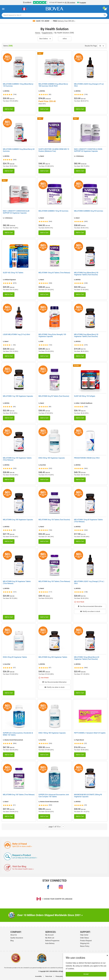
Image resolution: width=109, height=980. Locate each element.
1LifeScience (80, 156)
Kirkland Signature (10, 279)
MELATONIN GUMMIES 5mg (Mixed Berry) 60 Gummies (19, 150)
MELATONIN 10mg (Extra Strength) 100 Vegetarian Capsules (52, 335)
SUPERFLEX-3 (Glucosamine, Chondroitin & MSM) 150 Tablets (18, 734)
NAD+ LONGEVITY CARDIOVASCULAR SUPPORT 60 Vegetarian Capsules (16, 212)
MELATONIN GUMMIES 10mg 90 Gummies (53, 211)
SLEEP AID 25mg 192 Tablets (13, 273)
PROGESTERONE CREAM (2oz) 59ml (87, 458)
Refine (65, 39)
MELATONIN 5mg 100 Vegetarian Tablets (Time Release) (17, 459)
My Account (49, 935)
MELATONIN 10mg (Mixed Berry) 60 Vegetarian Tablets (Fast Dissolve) (86, 658)
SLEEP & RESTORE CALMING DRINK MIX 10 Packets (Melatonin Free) (53, 150)
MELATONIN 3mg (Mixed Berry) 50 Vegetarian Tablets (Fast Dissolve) (86, 335)
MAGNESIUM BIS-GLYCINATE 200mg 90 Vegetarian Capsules (88, 796)
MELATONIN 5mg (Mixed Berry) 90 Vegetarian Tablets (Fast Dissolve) (86, 274)
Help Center (84, 935)
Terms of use (48, 976)
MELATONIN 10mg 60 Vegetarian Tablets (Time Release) (88, 521)
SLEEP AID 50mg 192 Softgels (84, 396)
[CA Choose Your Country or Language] (25, 9)
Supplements (47, 33)
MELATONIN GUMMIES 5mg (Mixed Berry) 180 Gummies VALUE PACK (53, 85)
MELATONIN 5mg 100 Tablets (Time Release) (54, 581)
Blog (12, 940)
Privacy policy (59, 976)
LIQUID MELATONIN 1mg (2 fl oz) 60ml (16, 334)
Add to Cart (9, 109)
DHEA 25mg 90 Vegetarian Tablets (15, 657)
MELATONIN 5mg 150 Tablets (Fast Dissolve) (54, 520)
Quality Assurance (16, 938)
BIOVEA (7, 91)
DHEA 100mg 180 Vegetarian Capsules (52, 733)
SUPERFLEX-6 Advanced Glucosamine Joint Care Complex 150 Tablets (53, 796)
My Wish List (49, 938)
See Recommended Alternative (90, 606)
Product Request (86, 940)
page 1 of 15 (54, 826)
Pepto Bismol (80, 740)
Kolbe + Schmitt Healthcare (84, 403)
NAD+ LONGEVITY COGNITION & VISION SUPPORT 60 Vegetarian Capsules (88, 150)
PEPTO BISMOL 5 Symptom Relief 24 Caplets (90, 733)
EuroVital (43, 465)
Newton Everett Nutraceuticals (14, 740)
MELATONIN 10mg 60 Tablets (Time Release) (54, 273)
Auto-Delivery (49, 943)
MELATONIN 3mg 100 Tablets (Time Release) (19, 794)
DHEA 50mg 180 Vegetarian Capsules (51, 458)
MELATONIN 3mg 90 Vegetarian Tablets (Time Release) (17, 582)
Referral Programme (52, 940)
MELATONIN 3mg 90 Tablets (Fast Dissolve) (53, 396)
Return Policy (84, 946)
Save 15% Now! (41, 21)
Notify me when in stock (90, 611)
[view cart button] (105, 9)
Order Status (84, 938)
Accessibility (38, 976)
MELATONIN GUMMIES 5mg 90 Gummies (88, 211)
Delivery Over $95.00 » (64, 21)
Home (37, 33)
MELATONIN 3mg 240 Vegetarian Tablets (52, 657)
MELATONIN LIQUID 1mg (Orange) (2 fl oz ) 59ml (89, 582)
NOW (41, 341)
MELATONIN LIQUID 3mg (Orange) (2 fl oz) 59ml (89, 85)
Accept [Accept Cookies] (86, 974)
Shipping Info (84, 943)
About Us (13, 935)
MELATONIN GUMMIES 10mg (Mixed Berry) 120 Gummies (18, 85)
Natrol (42, 156)
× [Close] (107, 955)
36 (101, 46)
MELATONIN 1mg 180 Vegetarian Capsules (18, 396)
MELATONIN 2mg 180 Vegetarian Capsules (18, 520)
